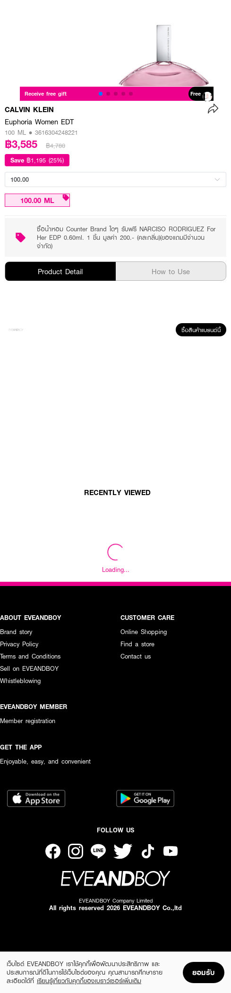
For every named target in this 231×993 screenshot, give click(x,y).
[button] (101, 94)
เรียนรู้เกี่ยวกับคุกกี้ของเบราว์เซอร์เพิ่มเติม (89, 981)
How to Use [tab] (171, 271)
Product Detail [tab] (60, 271)
